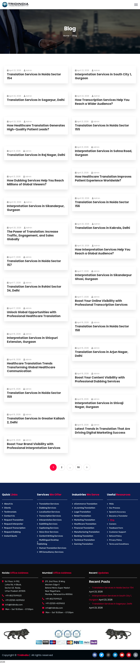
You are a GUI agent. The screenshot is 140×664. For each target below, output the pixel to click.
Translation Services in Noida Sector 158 (103, 328)
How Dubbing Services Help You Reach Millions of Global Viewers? (36, 182)
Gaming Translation (83, 544)
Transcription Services (50, 516)
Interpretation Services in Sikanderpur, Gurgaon (27, 208)
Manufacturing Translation (87, 532)
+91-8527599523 (13, 595)
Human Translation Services (52, 548)
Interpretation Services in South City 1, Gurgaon (104, 76)
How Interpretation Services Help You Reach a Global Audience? (103, 251)
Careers (112, 524)
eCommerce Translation (85, 504)
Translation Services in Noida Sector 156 (103, 204)
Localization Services (49, 512)
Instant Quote (10, 536)
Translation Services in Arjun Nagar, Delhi (102, 354)
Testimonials (10, 512)
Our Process (114, 508)
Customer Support (117, 532)
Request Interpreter (13, 524)
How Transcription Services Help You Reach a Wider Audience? (103, 102)
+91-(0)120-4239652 (15, 600)
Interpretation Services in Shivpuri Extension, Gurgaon (33, 340)
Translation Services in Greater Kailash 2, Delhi (31, 420)
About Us (8, 504)
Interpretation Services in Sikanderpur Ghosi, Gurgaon (104, 277)
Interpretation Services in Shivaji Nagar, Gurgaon (100, 405)
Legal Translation (82, 512)
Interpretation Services (50, 520)
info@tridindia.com (14, 605)
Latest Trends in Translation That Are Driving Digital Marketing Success (103, 431)
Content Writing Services (51, 536)
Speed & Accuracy (117, 512)
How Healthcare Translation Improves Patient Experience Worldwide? (104, 178)
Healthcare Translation (85, 524)
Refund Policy (115, 536)
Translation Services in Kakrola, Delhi (103, 228)
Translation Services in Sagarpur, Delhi (33, 102)
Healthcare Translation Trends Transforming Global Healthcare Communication (32, 367)
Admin (29, 70)
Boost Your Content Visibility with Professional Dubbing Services (101, 379)
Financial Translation (84, 528)
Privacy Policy (115, 540)
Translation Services (49, 504)
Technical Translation (84, 540)
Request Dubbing (12, 532)
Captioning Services (49, 528)
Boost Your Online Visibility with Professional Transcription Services (102, 303)
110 (78, 467)
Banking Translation (83, 536)
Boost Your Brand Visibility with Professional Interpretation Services (34, 446)
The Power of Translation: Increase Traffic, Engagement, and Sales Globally (33, 235)
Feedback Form (116, 528)
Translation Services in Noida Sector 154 (35, 76)
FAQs (111, 504)
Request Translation (13, 520)
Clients (7, 508)
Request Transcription (14, 528)
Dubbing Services (47, 508)
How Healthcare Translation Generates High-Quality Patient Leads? (31, 129)
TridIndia (23, 655)
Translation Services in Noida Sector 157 (35, 263)
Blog (112, 520)
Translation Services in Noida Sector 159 (35, 395)
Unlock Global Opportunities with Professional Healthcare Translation (35, 314)
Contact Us (9, 516)
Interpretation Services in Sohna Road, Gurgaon (104, 153)
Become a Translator (118, 516)
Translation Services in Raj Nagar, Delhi (33, 157)
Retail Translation (82, 516)
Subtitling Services (48, 524)
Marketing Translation (84, 520)
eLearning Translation (84, 508)
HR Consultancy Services (51, 552)
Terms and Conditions (119, 544)
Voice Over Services (48, 532)
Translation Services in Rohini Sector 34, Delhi (35, 288)
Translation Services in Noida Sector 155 (103, 127)
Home (66, 35)
